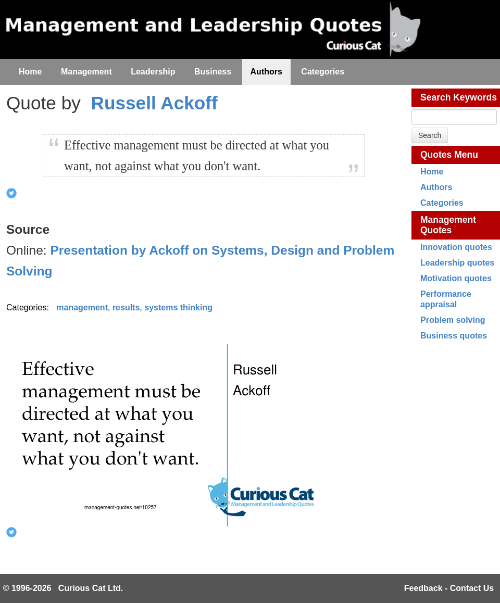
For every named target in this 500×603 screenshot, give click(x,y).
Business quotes (453, 335)
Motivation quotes (456, 278)
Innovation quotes (456, 247)
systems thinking (178, 307)
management (82, 307)
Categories (442, 202)
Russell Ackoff (154, 103)
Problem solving (452, 320)
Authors (436, 187)
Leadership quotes (457, 262)
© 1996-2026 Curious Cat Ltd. (63, 588)
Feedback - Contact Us (449, 588)
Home (431, 171)
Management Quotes (448, 225)
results (126, 307)
